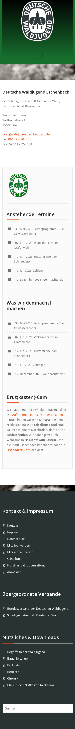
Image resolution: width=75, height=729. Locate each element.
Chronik (12, 678)
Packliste (13, 665)
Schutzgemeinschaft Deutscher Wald (33, 615)
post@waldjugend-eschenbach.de (26, 134)
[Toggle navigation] (38, 55)
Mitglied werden (18, 545)
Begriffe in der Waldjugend (26, 652)
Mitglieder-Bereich (20, 552)
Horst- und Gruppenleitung (26, 565)
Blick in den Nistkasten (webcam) (30, 685)
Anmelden (14, 572)
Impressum (15, 532)
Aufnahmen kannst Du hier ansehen (37, 415)
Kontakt (12, 525)
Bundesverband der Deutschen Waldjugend (38, 608)
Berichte (13, 672)
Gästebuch (14, 559)
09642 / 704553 (19, 139)
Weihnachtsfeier (40, 279)
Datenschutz (16, 539)
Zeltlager (30, 270)
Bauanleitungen (18, 658)
